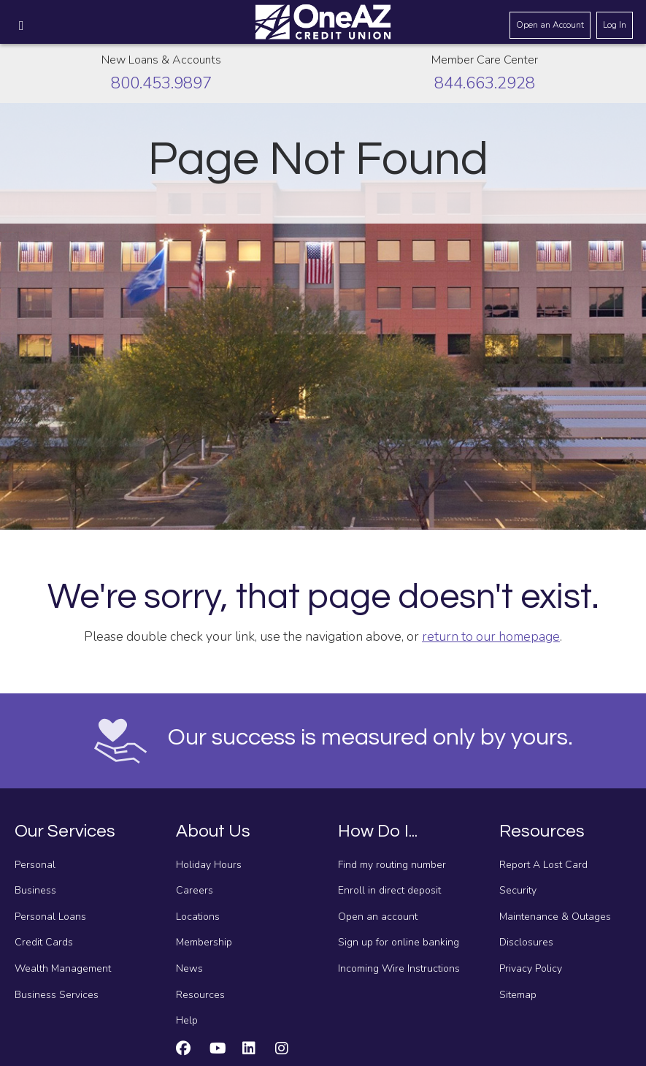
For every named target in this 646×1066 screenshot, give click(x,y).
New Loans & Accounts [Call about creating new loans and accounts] (161, 60)
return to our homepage (491, 636)
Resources (200, 995)
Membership (204, 942)
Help (187, 1020)
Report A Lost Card (543, 865)
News (189, 968)
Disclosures (526, 942)
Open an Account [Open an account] (550, 25)
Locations (198, 917)
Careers (194, 890)
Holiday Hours (209, 865)
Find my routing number (392, 865)
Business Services (57, 995)
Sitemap (518, 995)
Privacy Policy (530, 968)
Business (35, 890)
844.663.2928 (484, 83)
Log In (614, 25)
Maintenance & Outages (555, 917)
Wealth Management (63, 968)
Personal (35, 865)
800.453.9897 (161, 83)
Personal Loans (50, 917)
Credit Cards (44, 942)
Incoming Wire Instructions (399, 968)
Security (518, 890)
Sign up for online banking (398, 942)
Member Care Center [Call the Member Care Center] (484, 60)
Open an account (378, 917)
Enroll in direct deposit (389, 890)
